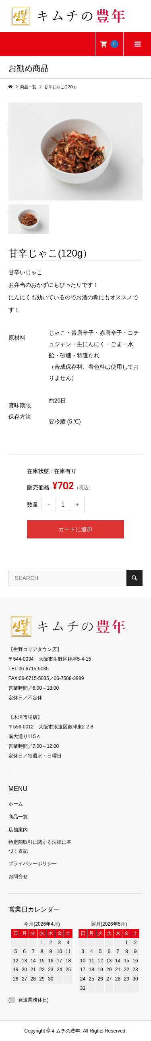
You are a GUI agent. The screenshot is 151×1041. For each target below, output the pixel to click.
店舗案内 (18, 829)
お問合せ (18, 876)
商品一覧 (18, 817)
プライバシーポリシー (32, 863)
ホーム (15, 804)
